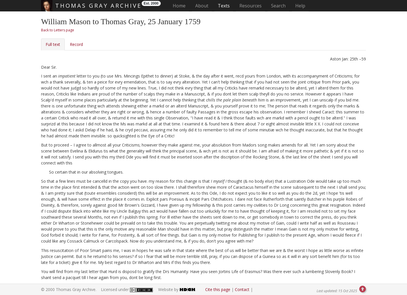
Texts (224, 6)
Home (181, 5)
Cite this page (217, 289)
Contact (242, 289)
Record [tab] (76, 44)
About (201, 6)
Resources (250, 6)
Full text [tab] (53, 44)
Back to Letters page (57, 30)
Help (300, 6)
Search (278, 6)
